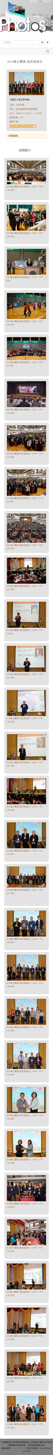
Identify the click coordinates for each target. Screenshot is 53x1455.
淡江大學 (16, 1448)
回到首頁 (33, 1)
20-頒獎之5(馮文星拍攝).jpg (22, 126)
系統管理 (47, 1)
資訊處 (24, 1448)
